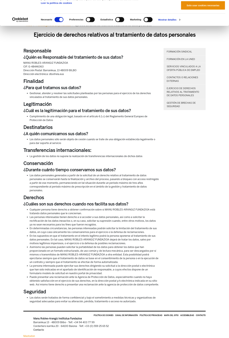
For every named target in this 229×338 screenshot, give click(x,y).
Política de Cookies (103, 315)
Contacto (201, 315)
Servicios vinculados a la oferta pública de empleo (184, 68)
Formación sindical (179, 51)
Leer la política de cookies (56, 26)
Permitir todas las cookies (202, 8)
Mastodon (29, 336)
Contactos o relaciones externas (182, 79)
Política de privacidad (151, 315)
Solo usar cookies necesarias (203, 28)
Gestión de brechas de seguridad (181, 104)
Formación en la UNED (181, 59)
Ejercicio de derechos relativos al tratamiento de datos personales (183, 92)
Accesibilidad (187, 315)
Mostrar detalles (167, 43)
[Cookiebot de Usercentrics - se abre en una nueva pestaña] (20, 43)
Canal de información (126, 315)
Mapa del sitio (171, 315)
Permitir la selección (203, 18)
